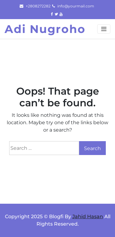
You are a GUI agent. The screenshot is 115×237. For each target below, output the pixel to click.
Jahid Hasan (87, 216)
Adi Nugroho (45, 29)
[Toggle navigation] (103, 29)
